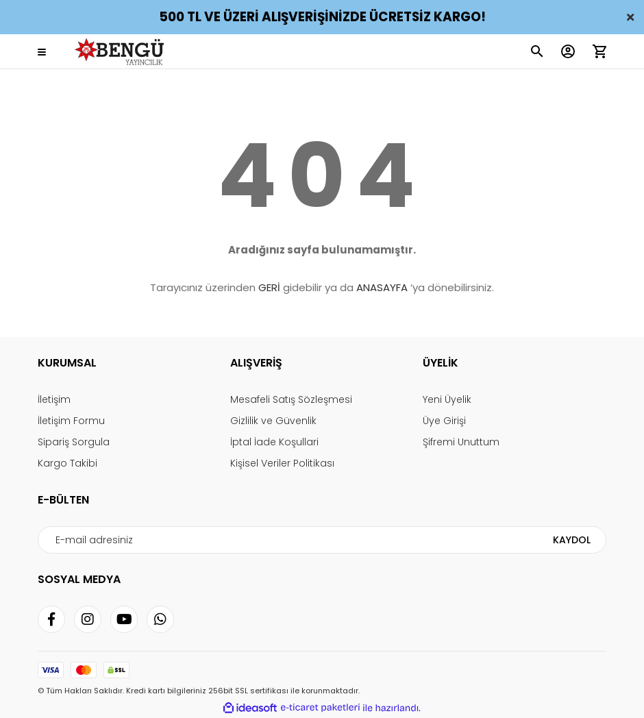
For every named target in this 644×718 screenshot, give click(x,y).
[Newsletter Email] (322, 540)
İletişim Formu (71, 421)
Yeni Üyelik (447, 399)
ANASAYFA (382, 287)
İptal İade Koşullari (274, 442)
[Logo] (121, 51)
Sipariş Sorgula (74, 442)
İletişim (54, 399)
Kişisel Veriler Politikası (282, 463)
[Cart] (599, 51)
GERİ (269, 287)
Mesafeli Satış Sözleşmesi (291, 399)
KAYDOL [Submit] (572, 540)
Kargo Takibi (67, 463)
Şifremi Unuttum (461, 442)
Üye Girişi (444, 421)
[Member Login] (568, 51)
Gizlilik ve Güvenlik (273, 421)
